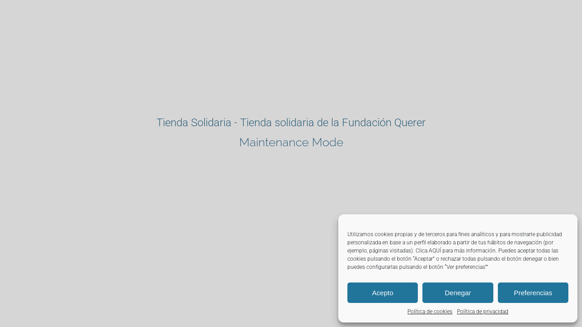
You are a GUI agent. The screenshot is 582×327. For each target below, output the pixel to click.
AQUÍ (435, 251)
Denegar (458, 293)
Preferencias (533, 293)
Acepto (382, 293)
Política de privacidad (482, 311)
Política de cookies (429, 311)
